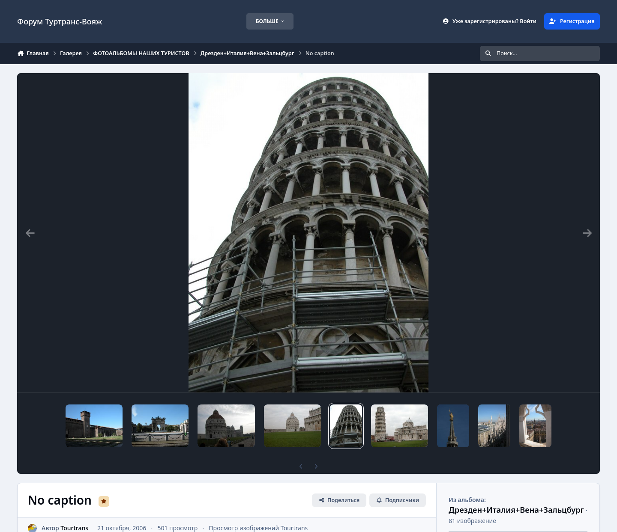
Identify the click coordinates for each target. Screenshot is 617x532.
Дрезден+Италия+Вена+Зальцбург (516, 495)
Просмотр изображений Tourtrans (258, 513)
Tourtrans (74, 513)
